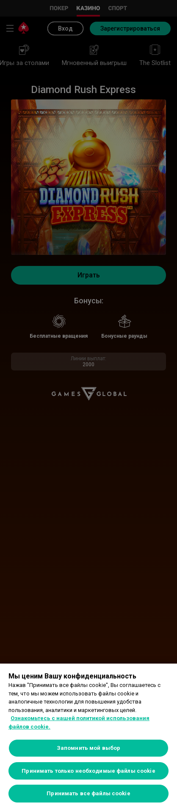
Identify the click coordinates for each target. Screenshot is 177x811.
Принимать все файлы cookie (88, 793)
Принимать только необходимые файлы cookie (88, 771)
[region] (88, 737)
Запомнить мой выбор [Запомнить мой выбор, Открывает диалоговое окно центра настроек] (88, 748)
